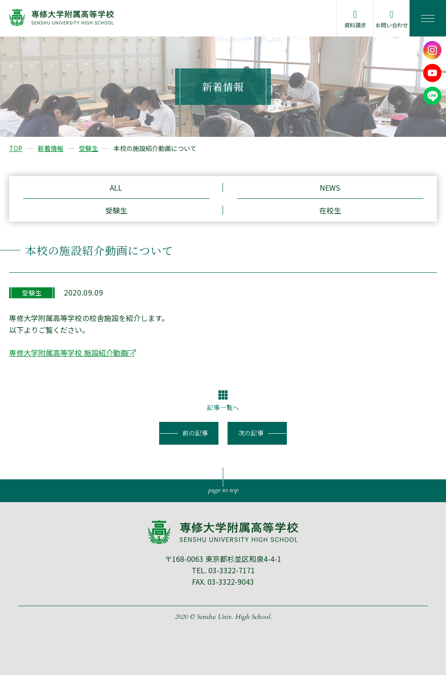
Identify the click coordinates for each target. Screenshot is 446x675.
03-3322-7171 (231, 570)
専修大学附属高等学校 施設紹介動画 (68, 352)
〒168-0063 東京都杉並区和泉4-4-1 (223, 558)
